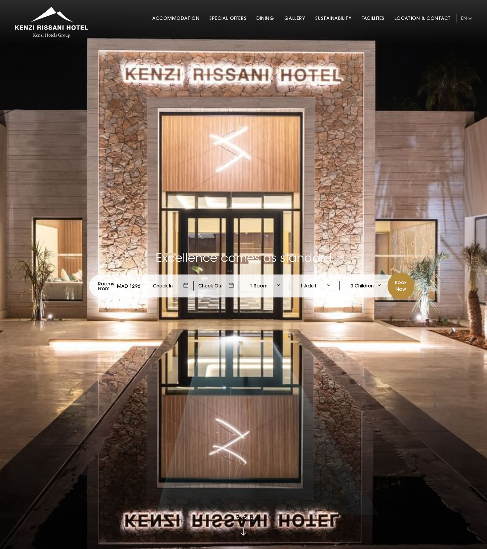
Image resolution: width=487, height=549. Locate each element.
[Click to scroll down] (244, 526)
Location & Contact (423, 18)
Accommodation (175, 18)
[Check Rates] (128, 285)
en (464, 18)
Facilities (373, 18)
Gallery (295, 18)
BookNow (401, 285)
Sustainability (333, 18)
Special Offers (227, 18)
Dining (265, 18)
